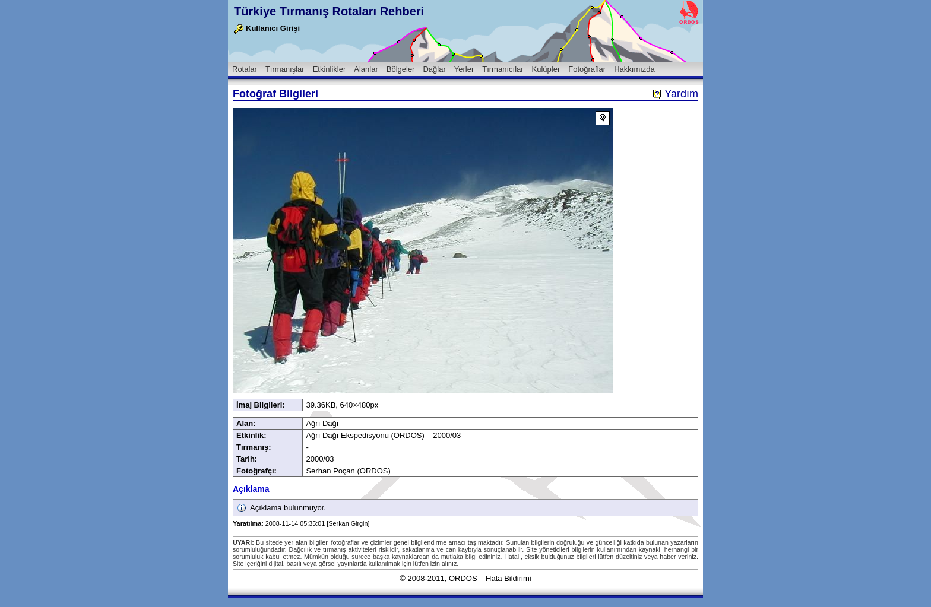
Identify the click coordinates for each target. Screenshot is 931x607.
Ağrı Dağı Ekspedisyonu (347, 435)
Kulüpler (546, 69)
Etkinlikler (329, 69)
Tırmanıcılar (502, 69)
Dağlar (434, 69)
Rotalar (244, 69)
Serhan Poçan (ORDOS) (348, 470)
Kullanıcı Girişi (267, 28)
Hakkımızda (634, 69)
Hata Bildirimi (508, 578)
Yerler (464, 69)
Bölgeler (401, 69)
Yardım (675, 94)
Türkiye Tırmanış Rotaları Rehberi (329, 11)
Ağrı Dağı (322, 423)
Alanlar (366, 69)
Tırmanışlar (285, 69)
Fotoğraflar (587, 69)
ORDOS (463, 578)
